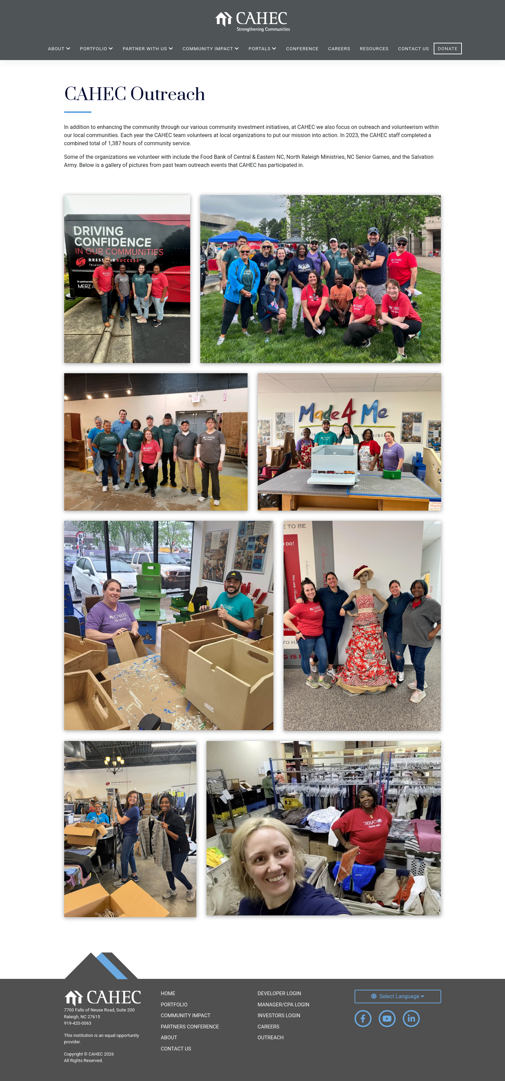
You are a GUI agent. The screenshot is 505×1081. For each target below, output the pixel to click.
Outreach (271, 1038)
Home (168, 993)
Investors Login (279, 1015)
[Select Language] (398, 996)
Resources (374, 48)
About (169, 1038)
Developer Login (279, 993)
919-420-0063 (77, 1023)
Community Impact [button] (211, 48)
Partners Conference (190, 1027)
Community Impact (186, 1015)
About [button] (59, 48)
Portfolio (174, 1005)
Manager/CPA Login (283, 1005)
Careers (339, 48)
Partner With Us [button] (148, 48)
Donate (447, 48)
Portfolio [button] (96, 48)
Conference (302, 48)
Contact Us (413, 48)
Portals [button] (262, 48)
